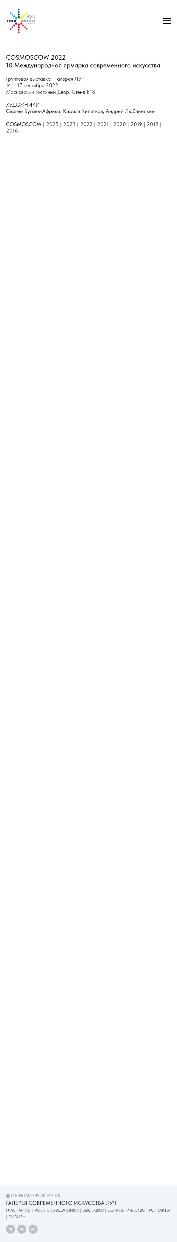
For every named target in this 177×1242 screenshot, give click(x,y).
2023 (69, 124)
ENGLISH (16, 1216)
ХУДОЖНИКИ (66, 1210)
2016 (12, 130)
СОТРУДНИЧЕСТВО (126, 1210)
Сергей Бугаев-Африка (33, 111)
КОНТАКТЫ (159, 1210)
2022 (86, 124)
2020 (119, 124)
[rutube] (33, 1229)
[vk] (21, 1229)
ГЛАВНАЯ (15, 1210)
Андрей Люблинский (130, 111)
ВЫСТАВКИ (93, 1210)
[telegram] (10, 1229)
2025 (52, 124)
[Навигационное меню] (167, 21)
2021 (103, 124)
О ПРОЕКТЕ (38, 1210)
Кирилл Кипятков (83, 111)
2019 (136, 124)
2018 (152, 124)
